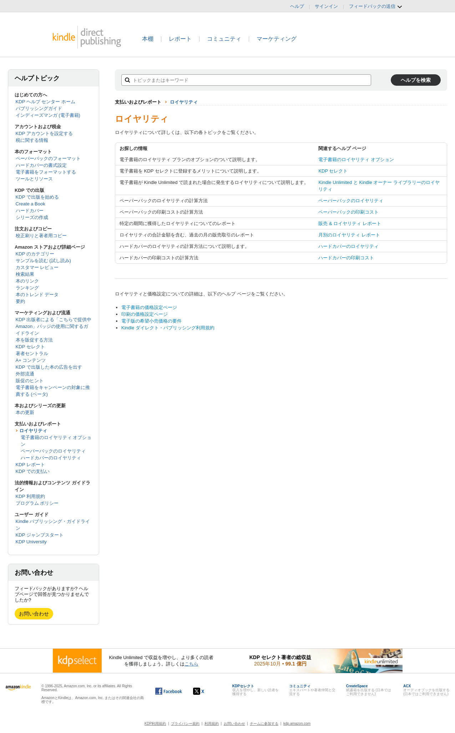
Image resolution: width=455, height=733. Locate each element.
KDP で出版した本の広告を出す (49, 367)
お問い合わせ (34, 614)
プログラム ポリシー (37, 503)
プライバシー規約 (185, 723)
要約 (20, 301)
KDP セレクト (30, 346)
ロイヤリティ (33, 430)
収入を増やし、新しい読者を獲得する (255, 690)
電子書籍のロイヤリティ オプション (356, 159)
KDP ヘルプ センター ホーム (45, 101)
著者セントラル (32, 353)
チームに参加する (264, 723)
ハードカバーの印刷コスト (346, 257)
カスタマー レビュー (37, 267)
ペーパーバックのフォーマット (48, 158)
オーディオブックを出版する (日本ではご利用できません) (426, 690)
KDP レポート (30, 464)
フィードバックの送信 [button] (376, 6)
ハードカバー (30, 210)
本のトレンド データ (37, 294)
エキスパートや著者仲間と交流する (312, 690)
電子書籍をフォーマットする (46, 172)
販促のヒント (30, 380)
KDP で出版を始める (37, 197)
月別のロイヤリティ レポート (349, 235)
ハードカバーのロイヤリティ (51, 457)
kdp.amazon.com (296, 723)
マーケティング (277, 39)
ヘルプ (297, 6)
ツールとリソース (34, 178)
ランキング (27, 287)
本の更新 (25, 412)
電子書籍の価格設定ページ (149, 307)
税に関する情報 (32, 140)
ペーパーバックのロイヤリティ (53, 451)
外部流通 (25, 374)
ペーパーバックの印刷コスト (348, 212)
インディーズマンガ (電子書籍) (48, 115)
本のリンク (27, 281)
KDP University (31, 541)
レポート (180, 39)
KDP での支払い (33, 471)
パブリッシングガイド (39, 108)
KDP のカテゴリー (35, 253)
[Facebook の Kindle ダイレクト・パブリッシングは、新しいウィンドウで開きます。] (168, 691)
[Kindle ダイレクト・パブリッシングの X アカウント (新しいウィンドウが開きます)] (206, 691)
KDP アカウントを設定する (44, 133)
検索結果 (25, 274)
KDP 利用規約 (30, 496)
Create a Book (30, 203)
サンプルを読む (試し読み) (43, 260)
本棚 (147, 39)
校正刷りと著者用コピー (41, 235)
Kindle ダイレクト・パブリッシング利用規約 (167, 327)
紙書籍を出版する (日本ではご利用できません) (368, 690)
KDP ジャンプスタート (40, 535)
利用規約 (211, 723)
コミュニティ (224, 39)
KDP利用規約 (155, 723)
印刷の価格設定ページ (144, 314)
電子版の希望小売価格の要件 (151, 321)
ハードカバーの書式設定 (41, 165)
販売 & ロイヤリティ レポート (349, 223)
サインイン (326, 6)
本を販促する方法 (34, 340)
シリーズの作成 (32, 217)
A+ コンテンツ (31, 360)
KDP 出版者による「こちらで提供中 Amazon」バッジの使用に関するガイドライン (53, 326)
